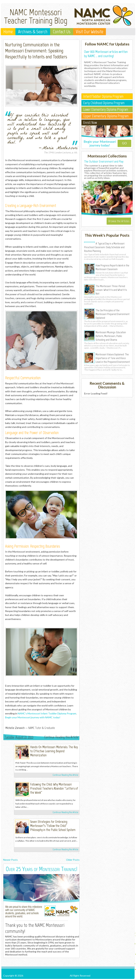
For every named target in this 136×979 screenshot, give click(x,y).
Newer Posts (10, 859)
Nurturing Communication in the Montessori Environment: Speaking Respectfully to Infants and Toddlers (36, 51)
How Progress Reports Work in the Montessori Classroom (112, 267)
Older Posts (73, 859)
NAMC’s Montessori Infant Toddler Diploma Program (47, 713)
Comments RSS (124, 975)
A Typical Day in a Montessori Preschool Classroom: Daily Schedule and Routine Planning (104, 247)
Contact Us (61, 31)
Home (8, 31)
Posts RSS (108, 975)
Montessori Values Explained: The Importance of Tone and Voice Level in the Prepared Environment (113, 358)
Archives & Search (32, 31)
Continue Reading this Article (61, 737)
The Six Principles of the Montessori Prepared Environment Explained (112, 313)
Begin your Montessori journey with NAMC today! (32, 717)
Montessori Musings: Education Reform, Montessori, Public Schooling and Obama (111, 335)
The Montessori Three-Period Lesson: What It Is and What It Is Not (111, 289)
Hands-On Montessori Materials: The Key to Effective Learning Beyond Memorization (54, 751)
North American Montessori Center (7, 748)
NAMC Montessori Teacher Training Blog (35, 16)
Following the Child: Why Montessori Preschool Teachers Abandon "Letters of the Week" (54, 788)
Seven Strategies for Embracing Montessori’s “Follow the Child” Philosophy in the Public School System (52, 826)
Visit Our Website (89, 31)
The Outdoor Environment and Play (103, 161)
